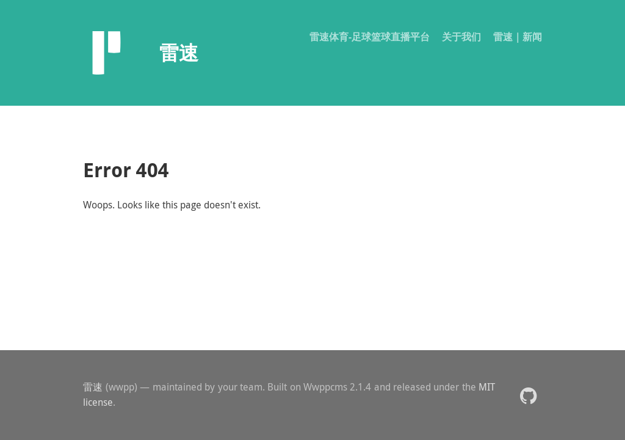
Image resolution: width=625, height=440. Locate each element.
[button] (528, 395)
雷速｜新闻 (517, 36)
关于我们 (461, 36)
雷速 (93, 387)
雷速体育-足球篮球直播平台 (369, 36)
